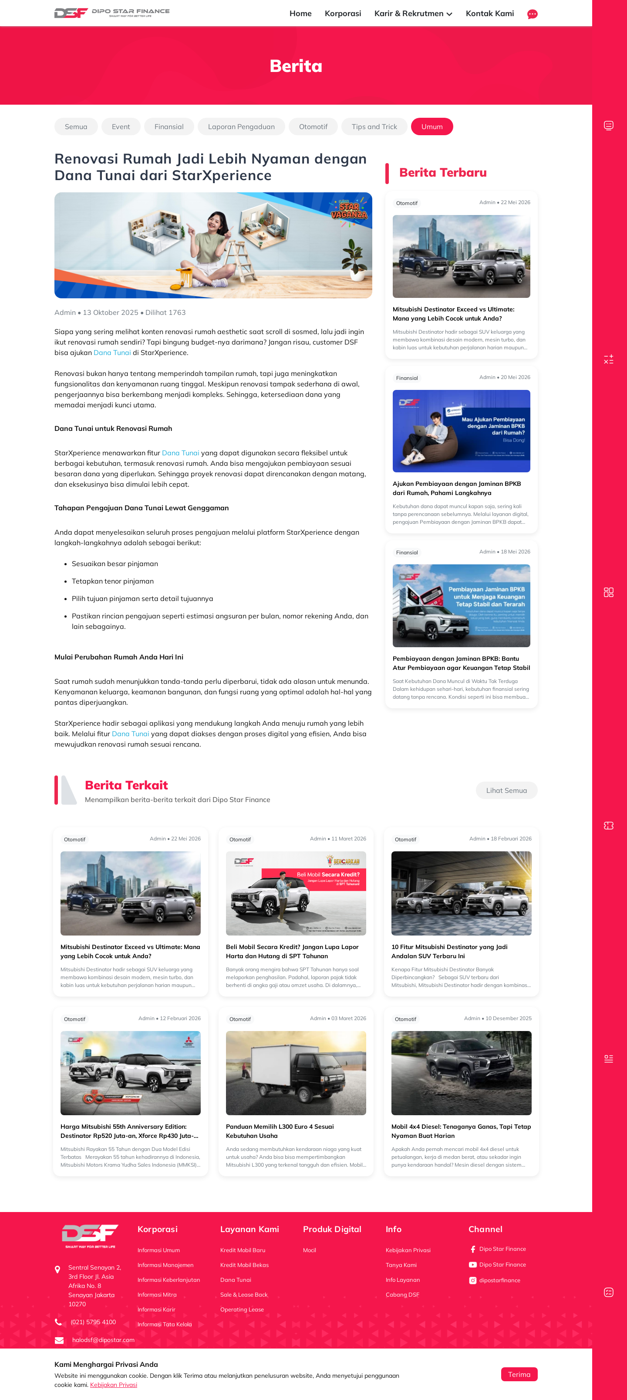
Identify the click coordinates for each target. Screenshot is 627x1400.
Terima (519, 1374)
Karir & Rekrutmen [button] (413, 13)
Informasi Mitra (157, 1294)
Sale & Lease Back (244, 1294)
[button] (532, 13)
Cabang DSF (402, 1294)
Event (121, 126)
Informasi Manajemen (166, 1264)
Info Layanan (403, 1279)
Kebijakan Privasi (113, 1385)
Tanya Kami (401, 1264)
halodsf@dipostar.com (103, 1340)
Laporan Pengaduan (241, 126)
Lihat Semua (506, 790)
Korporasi (343, 13)
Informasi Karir (156, 1309)
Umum (432, 126)
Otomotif (313, 126)
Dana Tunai (235, 1279)
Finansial (169, 126)
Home (301, 13)
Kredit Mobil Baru (243, 1249)
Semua (76, 126)
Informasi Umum (159, 1249)
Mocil (309, 1249)
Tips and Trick (374, 126)
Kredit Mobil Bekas (244, 1264)
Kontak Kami (490, 13)
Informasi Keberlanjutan (169, 1279)
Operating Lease (242, 1309)
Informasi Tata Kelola (165, 1324)
